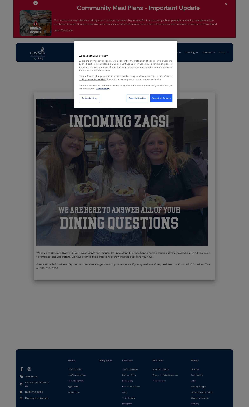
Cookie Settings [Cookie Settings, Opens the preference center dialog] (90, 98)
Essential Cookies (137, 98)
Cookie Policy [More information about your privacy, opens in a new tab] (102, 88)
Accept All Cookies (161, 98)
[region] (125, 74)
